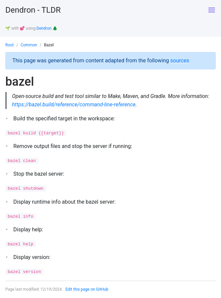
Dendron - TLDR (33, 10)
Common (29, 45)
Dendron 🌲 (46, 28)
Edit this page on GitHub (86, 289)
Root (9, 45)
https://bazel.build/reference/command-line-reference (74, 104)
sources (179, 60)
